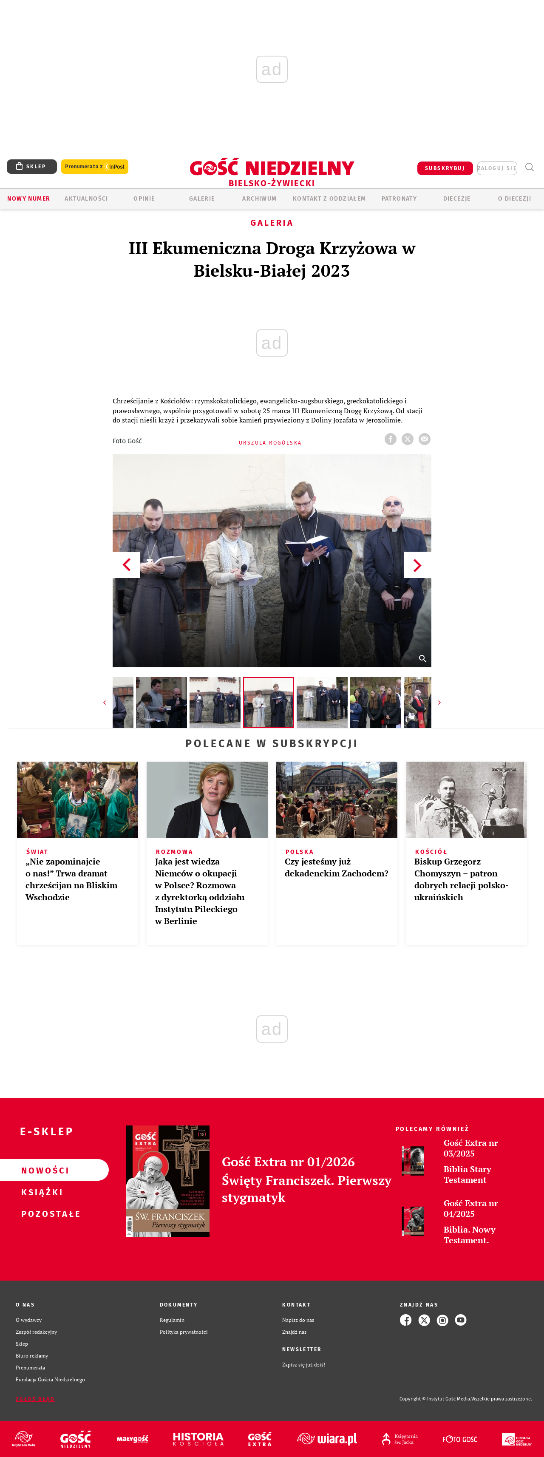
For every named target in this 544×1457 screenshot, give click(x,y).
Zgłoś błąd (35, 1399)
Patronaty (399, 198)
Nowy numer (28, 198)
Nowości (40, 1170)
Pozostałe (40, 1213)
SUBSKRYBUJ (445, 168)
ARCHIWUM (259, 198)
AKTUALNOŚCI (86, 198)
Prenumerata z (95, 167)
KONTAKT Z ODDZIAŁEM (329, 198)
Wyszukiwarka (529, 167)
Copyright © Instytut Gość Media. (435, 1399)
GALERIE (202, 198)
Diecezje (457, 198)
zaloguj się (497, 168)
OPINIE (144, 198)
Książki (40, 1191)
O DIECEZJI (514, 198)
